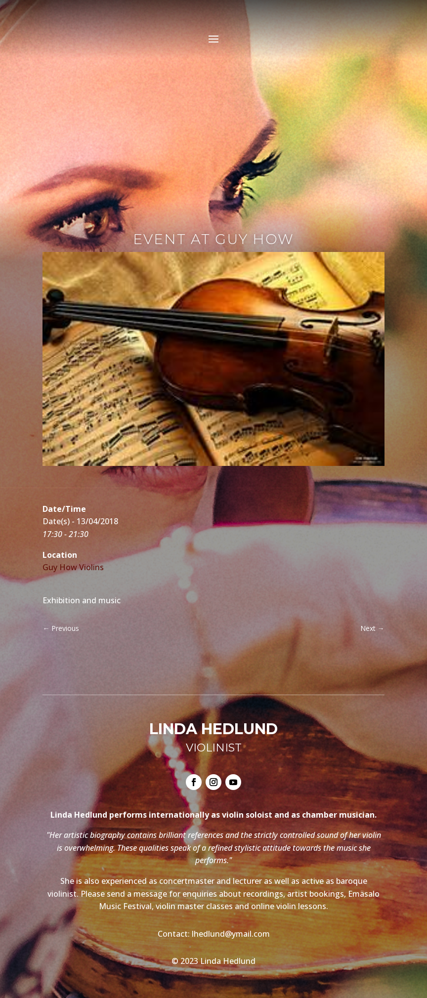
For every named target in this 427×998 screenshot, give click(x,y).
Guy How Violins (73, 567)
